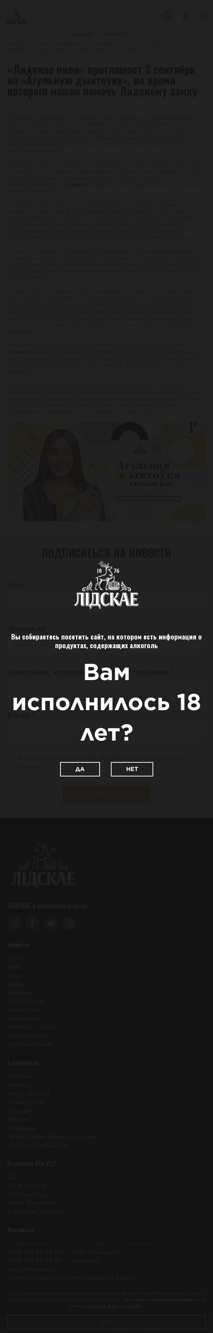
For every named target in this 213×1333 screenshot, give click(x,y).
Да (80, 769)
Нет (132, 769)
